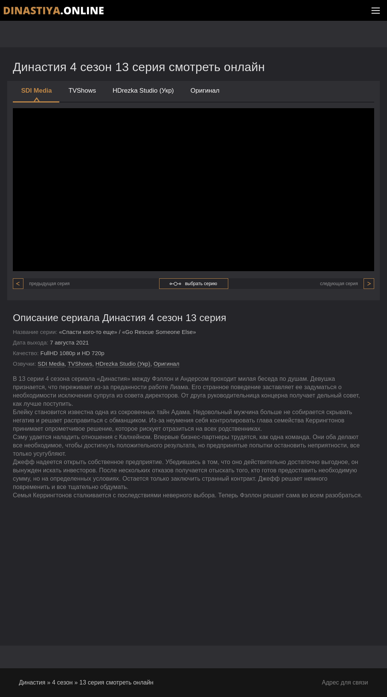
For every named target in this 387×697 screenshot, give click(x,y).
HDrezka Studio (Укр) (143, 90)
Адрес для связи (345, 682)
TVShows (82, 90)
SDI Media (36, 94)
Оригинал (205, 90)
